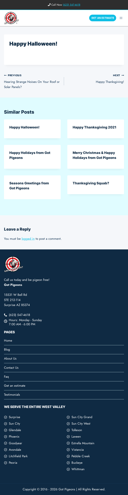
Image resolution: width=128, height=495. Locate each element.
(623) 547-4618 (71, 5)
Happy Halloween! (24, 127)
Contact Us (11, 367)
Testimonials (12, 394)
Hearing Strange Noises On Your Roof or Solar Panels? (32, 81)
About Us (10, 358)
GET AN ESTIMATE (102, 18)
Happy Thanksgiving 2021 (94, 127)
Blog (7, 349)
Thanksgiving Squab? (91, 183)
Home (8, 340)
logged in (28, 238)
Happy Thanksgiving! (95, 78)
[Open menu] (121, 17)
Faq (6, 376)
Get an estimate (14, 385)
